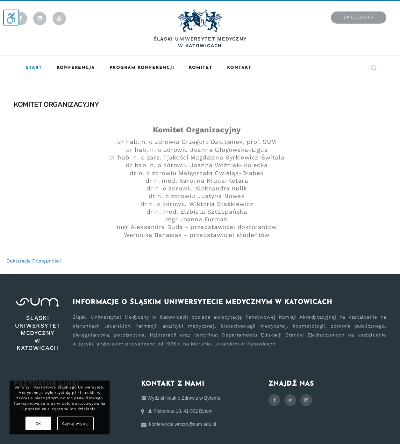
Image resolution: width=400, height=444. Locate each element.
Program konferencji (142, 68)
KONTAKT (239, 68)
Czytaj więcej (75, 423)
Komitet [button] (200, 68)
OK (38, 423)
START (34, 68)
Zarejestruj (358, 17)
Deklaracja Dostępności (33, 261)
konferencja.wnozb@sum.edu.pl (182, 424)
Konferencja (76, 68)
